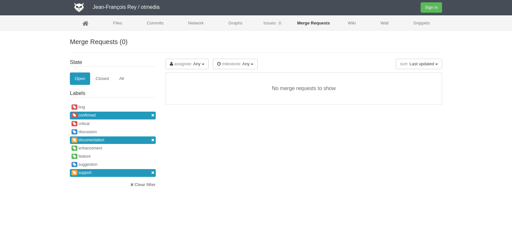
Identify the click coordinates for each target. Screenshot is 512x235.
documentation (113, 140)
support (113, 173)
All (121, 78)
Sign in (431, 7)
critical (80, 123)
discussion (84, 131)
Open (80, 78)
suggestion (84, 164)
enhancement (87, 148)
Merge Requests (313, 25)
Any (187, 63)
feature (81, 156)
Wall (384, 23)
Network (196, 23)
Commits (155, 23)
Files (117, 23)
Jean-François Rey (114, 7)
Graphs (236, 23)
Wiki (352, 23)
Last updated (419, 63)
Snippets (421, 23)
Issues (273, 23)
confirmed (113, 115)
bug (78, 107)
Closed (102, 78)
